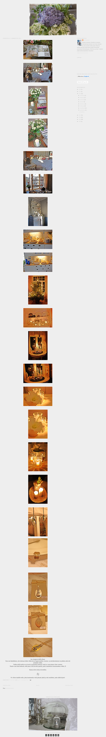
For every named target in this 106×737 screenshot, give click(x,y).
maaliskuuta (82, 108)
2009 (80, 119)
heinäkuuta (82, 103)
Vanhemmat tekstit (69, 685)
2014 (80, 89)
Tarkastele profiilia (82, 52)
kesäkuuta (82, 106)
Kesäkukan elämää (53, 6)
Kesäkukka (87, 40)
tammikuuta (82, 110)
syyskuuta (82, 99)
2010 (80, 117)
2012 (80, 93)
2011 (80, 115)
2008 (80, 121)
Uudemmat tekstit (6, 685)
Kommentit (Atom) (10, 688)
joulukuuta (82, 95)
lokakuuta (82, 97)
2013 (80, 91)
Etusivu (37, 685)
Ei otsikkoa (82, 112)
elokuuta (82, 101)
